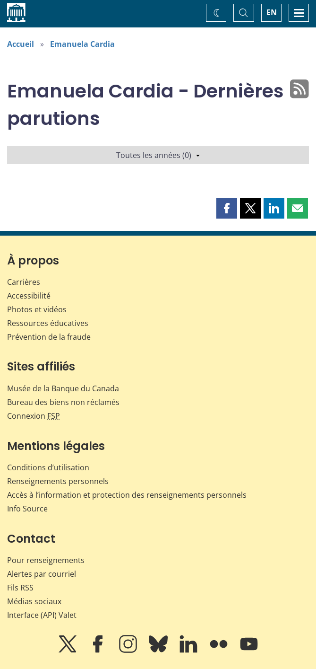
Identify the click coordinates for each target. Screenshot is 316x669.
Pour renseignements (46, 560)
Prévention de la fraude (49, 337)
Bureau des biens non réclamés (63, 402)
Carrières (23, 282)
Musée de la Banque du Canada (63, 388)
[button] (226, 208)
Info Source (27, 508)
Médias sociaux (34, 601)
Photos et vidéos (37, 309)
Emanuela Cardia (82, 44)
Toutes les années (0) (158, 155)
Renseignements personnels (58, 481)
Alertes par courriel (41, 574)
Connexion (33, 416)
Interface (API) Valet (42, 615)
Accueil (20, 44)
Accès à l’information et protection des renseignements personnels (127, 495)
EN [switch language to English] (271, 12)
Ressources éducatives (47, 323)
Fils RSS (20, 587)
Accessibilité (29, 295)
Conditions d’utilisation (48, 467)
